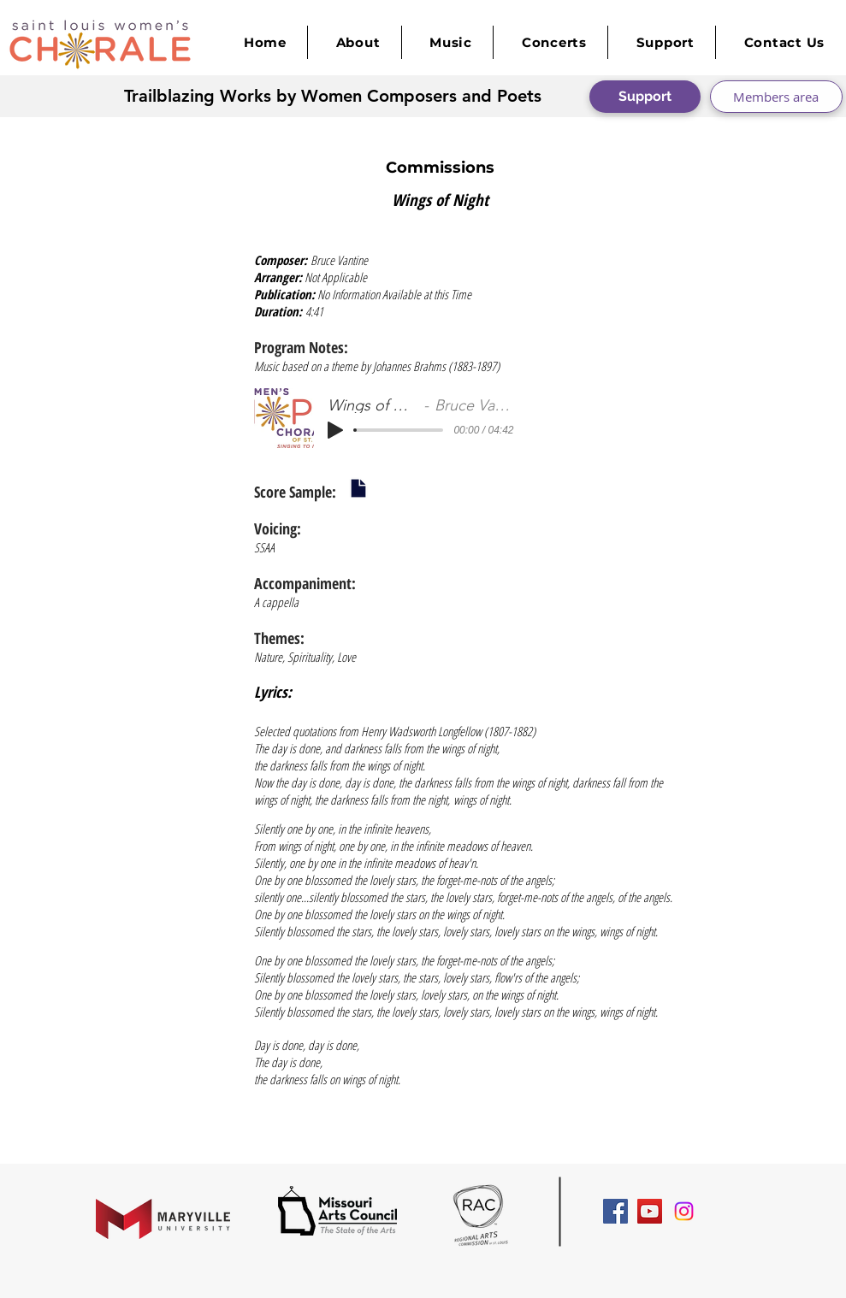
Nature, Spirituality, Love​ (305, 656)
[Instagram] (683, 1211)
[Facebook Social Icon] (615, 1211)
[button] (451, 42)
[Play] (335, 430)
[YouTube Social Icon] (649, 1211)
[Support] (645, 96)
